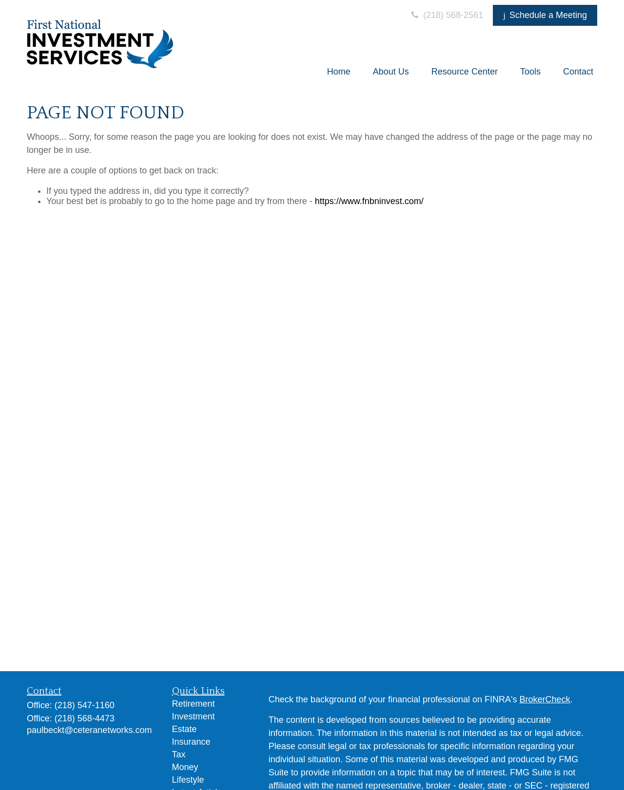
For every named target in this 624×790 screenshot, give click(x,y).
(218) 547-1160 (85, 705)
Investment (193, 716)
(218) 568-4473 (85, 718)
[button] (338, 71)
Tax (179, 754)
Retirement (193, 704)
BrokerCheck (545, 699)
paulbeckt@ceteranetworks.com (89, 730)
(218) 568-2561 (446, 15)
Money (185, 767)
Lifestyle (188, 780)
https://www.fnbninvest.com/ (369, 201)
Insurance (191, 742)
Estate (184, 729)
